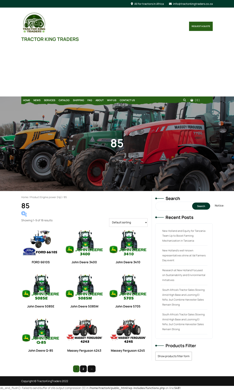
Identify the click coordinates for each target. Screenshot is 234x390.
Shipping (78, 100)
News (36, 100)
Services (49, 100)
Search (173, 198)
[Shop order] (128, 222)
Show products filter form (174, 356)
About (100, 100)
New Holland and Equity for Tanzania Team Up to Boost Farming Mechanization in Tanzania (183, 235)
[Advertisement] (117, 71)
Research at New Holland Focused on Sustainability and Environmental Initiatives (183, 275)
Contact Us (127, 100)
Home (26, 100)
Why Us (111, 100)
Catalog (64, 100)
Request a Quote (201, 26)
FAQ (89, 100)
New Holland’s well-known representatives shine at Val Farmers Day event (184, 255)
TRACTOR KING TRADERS (50, 39)
